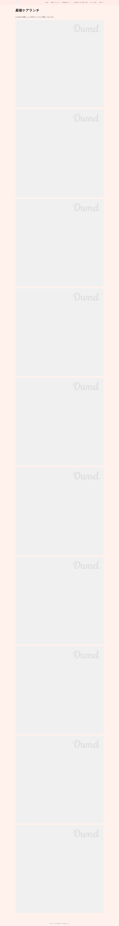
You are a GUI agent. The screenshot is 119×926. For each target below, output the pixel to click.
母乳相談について (66, 2)
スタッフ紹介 (93, 2)
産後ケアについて (55, 2)
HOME (47, 2)
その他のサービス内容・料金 (80, 2)
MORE (100, 2)
